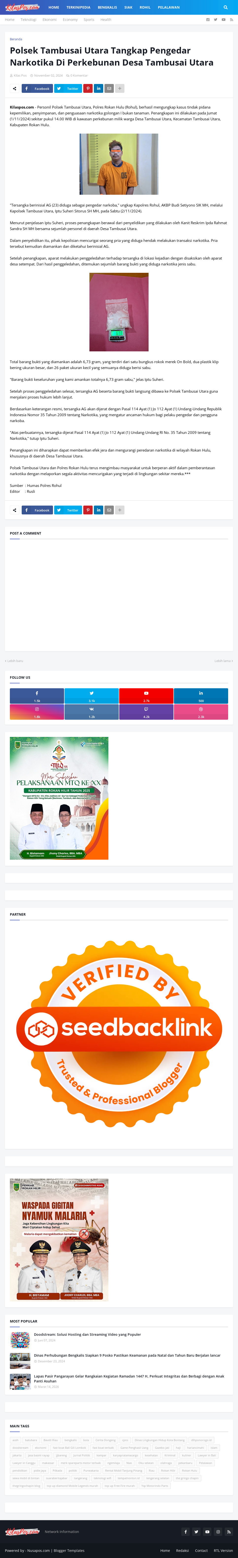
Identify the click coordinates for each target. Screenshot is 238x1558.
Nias (129, 1463)
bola (86, 1440)
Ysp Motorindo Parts (154, 1486)
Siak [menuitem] (128, 7)
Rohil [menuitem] (145, 7)
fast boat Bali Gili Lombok (69, 1447)
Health (106, 19)
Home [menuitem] (54, 7)
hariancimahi (195, 1447)
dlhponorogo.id (201, 1440)
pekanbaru (185, 1463)
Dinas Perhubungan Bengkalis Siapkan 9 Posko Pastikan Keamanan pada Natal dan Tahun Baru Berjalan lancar (127, 1355)
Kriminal (170, 1455)
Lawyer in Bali (207, 1455)
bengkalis (71, 1440)
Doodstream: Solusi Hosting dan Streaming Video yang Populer (87, 1334)
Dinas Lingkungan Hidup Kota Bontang (160, 1440)
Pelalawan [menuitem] (169, 7)
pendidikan (20, 1470)
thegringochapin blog (26, 1486)
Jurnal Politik (81, 1455)
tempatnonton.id (129, 1478)
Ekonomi (50, 19)
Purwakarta (91, 1470)
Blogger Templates (69, 1550)
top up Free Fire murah (120, 1486)
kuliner (186, 1455)
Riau (151, 1470)
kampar (101, 1455)
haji (178, 1447)
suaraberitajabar (57, 1478)
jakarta (17, 1455)
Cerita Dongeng (106, 1440)
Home (10, 19)
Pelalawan (205, 1463)
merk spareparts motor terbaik (81, 1463)
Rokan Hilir (168, 1470)
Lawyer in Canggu (24, 1463)
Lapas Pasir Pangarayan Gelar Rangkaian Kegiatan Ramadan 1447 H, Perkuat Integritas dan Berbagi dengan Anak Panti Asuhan (129, 1378)
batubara (31, 1440)
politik (73, 1470)
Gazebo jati (162, 1447)
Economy (70, 19)
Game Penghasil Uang (134, 1447)
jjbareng (61, 1455)
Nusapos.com (38, 1550)
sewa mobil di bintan (26, 1478)
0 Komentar (79, 75)
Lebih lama (223, 661)
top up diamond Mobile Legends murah (72, 1486)
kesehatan (151, 1455)
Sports (89, 19)
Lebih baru (15, 661)
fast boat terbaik (103, 1447)
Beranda (16, 39)
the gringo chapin (187, 1478)
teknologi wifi (102, 1478)
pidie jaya (40, 1470)
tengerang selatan (157, 1478)
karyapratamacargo (125, 1455)
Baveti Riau (51, 1440)
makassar (48, 1463)
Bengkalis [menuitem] (107, 7)
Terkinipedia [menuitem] (78, 7)
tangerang (80, 1478)
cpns (125, 1440)
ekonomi (40, 1447)
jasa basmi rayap (39, 1455)
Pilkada (57, 1470)
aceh (15, 1440)
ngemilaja (113, 1463)
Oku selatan (146, 1463)
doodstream (20, 1447)
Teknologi (28, 19)
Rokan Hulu (189, 1470)
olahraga (166, 1463)
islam (214, 1447)
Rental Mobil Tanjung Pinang (123, 1470)
